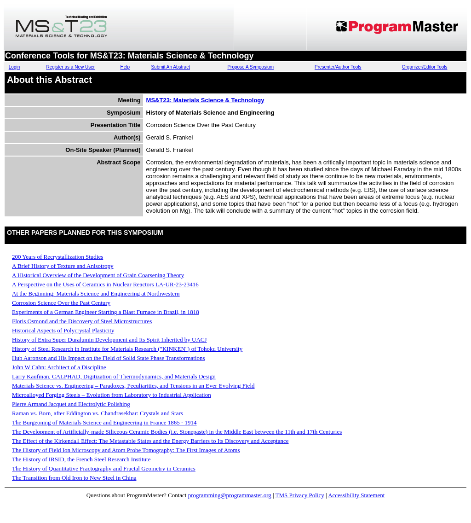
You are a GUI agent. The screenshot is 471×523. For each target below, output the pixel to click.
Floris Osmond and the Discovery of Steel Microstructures (82, 321)
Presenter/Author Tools (338, 67)
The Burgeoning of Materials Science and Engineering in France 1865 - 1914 (104, 422)
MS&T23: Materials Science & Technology (205, 100)
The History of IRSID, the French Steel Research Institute (81, 459)
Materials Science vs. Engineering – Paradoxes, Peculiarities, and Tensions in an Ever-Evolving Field (133, 385)
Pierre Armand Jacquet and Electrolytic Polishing (71, 404)
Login (14, 67)
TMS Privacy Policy (300, 495)
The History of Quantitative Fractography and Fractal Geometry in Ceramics (103, 468)
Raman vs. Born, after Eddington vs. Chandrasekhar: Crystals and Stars (97, 413)
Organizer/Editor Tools (425, 67)
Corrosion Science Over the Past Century (61, 302)
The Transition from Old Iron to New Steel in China (74, 477)
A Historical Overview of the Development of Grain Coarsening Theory (98, 275)
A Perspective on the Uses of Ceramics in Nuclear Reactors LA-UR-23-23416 (105, 284)
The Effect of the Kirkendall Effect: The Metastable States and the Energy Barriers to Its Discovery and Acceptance (150, 440)
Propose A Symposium (250, 67)
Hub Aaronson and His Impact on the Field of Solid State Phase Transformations (108, 357)
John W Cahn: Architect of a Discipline (59, 367)
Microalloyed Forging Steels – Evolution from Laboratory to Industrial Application (111, 394)
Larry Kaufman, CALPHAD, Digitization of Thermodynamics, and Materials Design (114, 376)
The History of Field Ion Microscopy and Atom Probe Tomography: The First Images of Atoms (126, 450)
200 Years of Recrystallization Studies (57, 256)
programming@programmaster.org (229, 495)
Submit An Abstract (170, 67)
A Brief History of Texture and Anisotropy (63, 265)
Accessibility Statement (356, 495)
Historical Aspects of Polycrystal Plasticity (63, 330)
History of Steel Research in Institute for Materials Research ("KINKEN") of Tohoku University (127, 348)
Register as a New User (70, 67)
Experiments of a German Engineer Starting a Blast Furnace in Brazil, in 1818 (105, 311)
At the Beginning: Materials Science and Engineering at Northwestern (96, 293)
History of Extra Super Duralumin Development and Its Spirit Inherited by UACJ (109, 339)
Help (125, 67)
